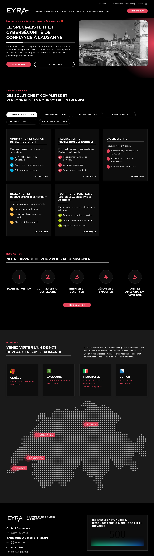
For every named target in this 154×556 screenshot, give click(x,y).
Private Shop (130, 4)
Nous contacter (105, 4)
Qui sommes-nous (76, 11)
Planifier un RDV (77, 305)
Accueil (38, 11)
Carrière (140, 4)
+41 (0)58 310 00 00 (17, 542)
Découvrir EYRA (54, 64)
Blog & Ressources (100, 11)
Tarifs (88, 11)
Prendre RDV (137, 11)
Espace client (118, 4)
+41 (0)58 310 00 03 (17, 532)
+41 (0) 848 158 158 (17, 552)
